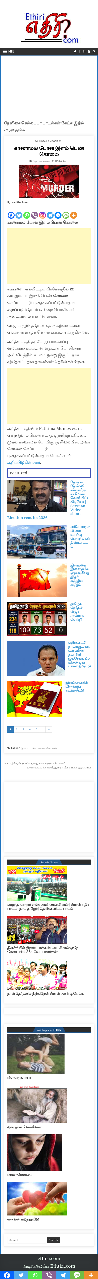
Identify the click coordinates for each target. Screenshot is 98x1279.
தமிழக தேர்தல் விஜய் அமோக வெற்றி (77, 612)
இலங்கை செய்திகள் (50, 140)
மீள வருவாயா (19, 1078)
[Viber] (34, 212)
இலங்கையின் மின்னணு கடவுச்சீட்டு (76, 687)
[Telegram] (50, 212)
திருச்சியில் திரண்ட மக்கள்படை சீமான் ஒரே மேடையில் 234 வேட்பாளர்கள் (42, 950)
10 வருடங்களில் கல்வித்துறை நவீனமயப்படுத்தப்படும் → (60, 767)
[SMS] (65, 212)
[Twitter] (18, 212)
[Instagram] (42, 212)
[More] (73, 212)
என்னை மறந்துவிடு (23, 1219)
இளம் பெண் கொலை (33, 747)
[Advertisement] (49, 85)
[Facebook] (11, 212)
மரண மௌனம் (19, 1175)
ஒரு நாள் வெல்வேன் (24, 1127)
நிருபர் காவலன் (41, 160)
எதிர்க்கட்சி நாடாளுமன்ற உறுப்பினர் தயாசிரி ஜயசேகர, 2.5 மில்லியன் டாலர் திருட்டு (79, 654)
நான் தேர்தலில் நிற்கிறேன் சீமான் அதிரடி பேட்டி (45, 994)
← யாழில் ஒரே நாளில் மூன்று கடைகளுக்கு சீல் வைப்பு (36, 763)
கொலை (52, 747)
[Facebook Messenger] (58, 212)
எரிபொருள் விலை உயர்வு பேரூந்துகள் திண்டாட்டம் (80, 537)
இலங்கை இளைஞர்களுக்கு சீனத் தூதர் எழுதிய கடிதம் (79, 575)
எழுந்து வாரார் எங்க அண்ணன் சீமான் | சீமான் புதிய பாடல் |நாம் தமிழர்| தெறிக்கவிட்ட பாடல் (48, 907)
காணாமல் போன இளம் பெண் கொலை (49, 150)
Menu (11, 51)
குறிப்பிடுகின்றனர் (23, 462)
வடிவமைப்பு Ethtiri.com (49, 1266)
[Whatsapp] (26, 212)
